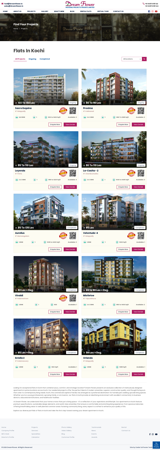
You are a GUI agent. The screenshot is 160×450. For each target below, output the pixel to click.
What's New (59, 11)
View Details (70, 124)
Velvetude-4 (90, 233)
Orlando (88, 358)
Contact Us (118, 11)
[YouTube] (156, 11)
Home (5, 11)
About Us (17, 11)
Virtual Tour (103, 11)
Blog (72, 11)
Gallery (44, 11)
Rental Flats (85, 11)
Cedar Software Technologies (147, 447)
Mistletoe (88, 295)
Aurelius (20, 233)
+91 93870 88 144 (151, 6)
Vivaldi (19, 295)
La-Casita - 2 (90, 170)
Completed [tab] (45, 59)
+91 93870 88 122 (151, 4)
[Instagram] (152, 11)
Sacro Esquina (23, 108)
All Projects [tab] (20, 59)
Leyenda (20, 170)
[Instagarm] (153, 434)
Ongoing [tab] (32, 59)
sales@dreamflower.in (13, 6)
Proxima (88, 108)
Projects (31, 11)
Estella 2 (19, 358)
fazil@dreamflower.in (13, 4)
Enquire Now (55, 124)
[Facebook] (149, 11)
